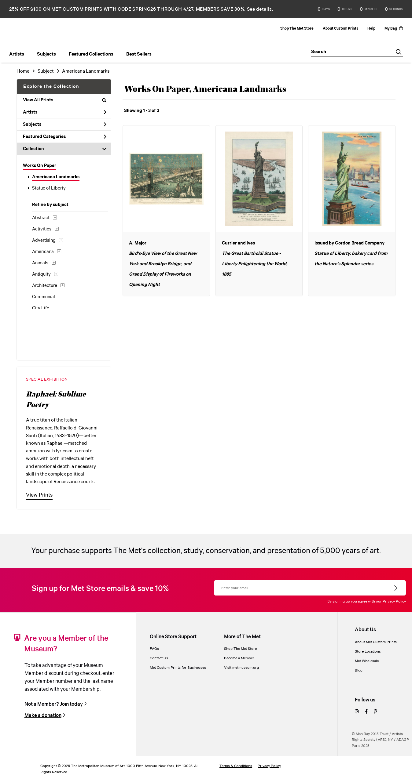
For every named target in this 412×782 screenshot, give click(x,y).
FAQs (154, 648)
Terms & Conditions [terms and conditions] (235, 766)
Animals (40, 263)
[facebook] (366, 712)
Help (371, 28)
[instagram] (357, 712)
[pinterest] (375, 712)
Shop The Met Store (297, 28)
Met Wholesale (367, 661)
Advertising (44, 240)
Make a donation (42, 715)
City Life (40, 308)
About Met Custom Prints (376, 642)
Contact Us (159, 658)
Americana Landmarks (55, 177)
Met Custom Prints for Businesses (178, 667)
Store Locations (368, 651)
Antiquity (41, 274)
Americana (43, 252)
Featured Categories (64, 137)
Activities (41, 229)
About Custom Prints (340, 28)
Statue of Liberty (49, 188)
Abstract (41, 218)
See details (259, 9)
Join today (71, 704)
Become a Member (239, 658)
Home (23, 71)
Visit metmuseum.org (241, 667)
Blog (358, 670)
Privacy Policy (394, 601)
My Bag (393, 28)
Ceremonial (43, 297)
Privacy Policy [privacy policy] (269, 766)
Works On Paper (39, 166)
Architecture (44, 286)
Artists (64, 112)
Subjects (64, 124)
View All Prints (64, 100)
